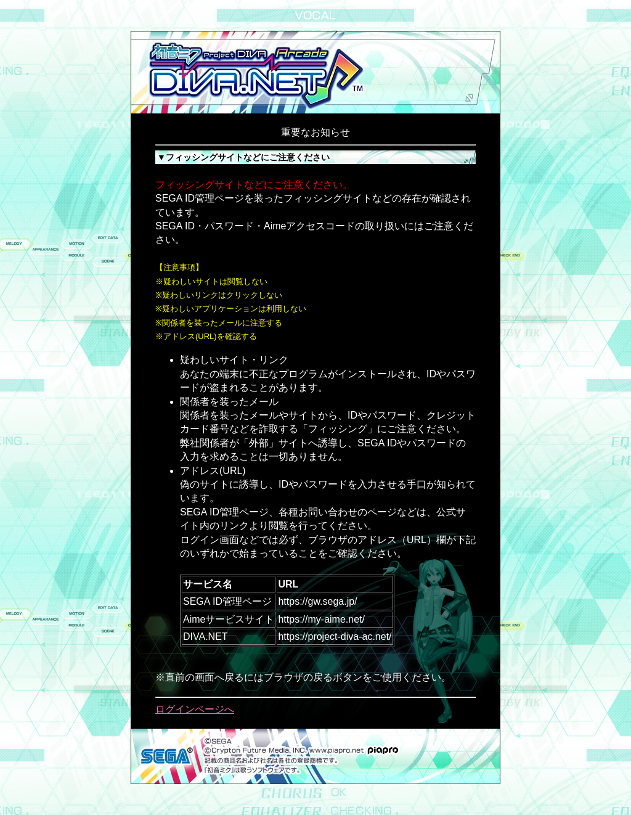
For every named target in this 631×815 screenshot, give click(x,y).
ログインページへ (194, 709)
